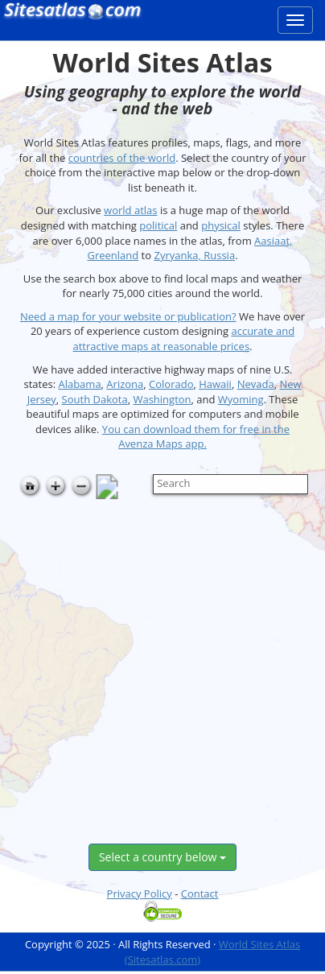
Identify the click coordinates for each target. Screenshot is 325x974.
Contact (200, 893)
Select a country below (162, 857)
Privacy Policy (139, 893)
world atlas (130, 210)
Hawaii (215, 384)
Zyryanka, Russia (194, 255)
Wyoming (241, 399)
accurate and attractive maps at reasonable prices (183, 338)
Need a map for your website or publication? (128, 316)
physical (221, 225)
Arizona (124, 384)
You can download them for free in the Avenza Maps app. (196, 437)
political (158, 225)
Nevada (255, 384)
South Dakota (95, 399)
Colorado (171, 384)
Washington (162, 399)
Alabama (79, 384)
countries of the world (121, 158)
